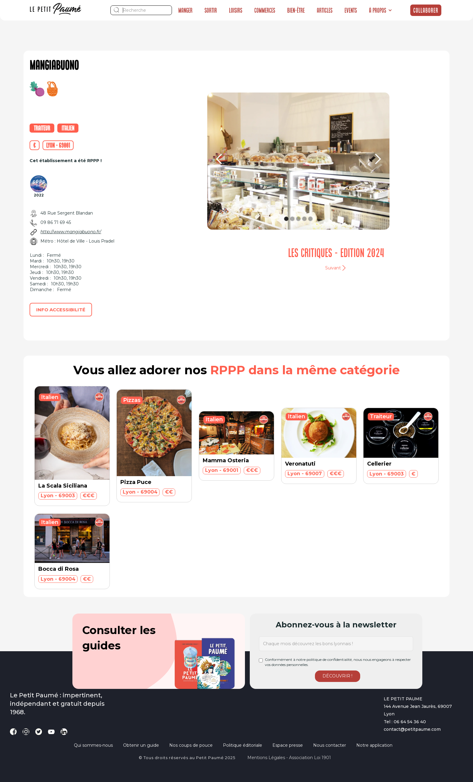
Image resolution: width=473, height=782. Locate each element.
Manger (185, 10)
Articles (324, 10)
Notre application (374, 745)
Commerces (264, 10)
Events (350, 10)
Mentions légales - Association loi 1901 (289, 757)
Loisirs (235, 10)
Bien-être (296, 10)
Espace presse (287, 745)
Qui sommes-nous (93, 745)
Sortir (211, 10)
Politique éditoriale (242, 745)
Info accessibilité (60, 309)
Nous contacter (329, 745)
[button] (380, 10)
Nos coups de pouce (191, 745)
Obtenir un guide (141, 745)
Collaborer (425, 10)
